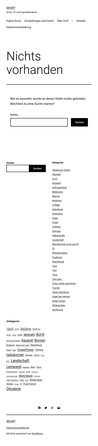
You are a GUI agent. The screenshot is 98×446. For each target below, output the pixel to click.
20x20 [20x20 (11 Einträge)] (17, 329)
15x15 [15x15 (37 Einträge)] (9, 328)
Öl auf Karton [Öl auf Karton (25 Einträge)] (29, 384)
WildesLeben (58, 305)
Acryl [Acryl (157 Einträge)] (40, 334)
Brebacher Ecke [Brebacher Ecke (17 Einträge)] (22, 345)
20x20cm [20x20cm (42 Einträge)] (25, 328)
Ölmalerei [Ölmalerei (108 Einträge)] (13, 389)
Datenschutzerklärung (18, 27)
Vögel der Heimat (61, 296)
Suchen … (15, 114)
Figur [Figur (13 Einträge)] (14, 350)
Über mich (63, 20)
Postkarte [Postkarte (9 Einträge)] (22, 372)
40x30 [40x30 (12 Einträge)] (8, 335)
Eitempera (57, 213)
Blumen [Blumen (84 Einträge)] (39, 340)
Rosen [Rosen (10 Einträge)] (28, 372)
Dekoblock (57, 209)
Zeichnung (57, 309)
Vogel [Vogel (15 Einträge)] (21, 380)
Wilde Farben (58, 301)
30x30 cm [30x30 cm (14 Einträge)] (36, 329)
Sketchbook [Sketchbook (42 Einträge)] (26, 375)
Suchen (10, 162)
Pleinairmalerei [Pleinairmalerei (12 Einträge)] (11, 372)
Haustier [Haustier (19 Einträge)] (29, 355)
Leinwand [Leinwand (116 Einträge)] (13, 367)
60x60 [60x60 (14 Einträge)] (19, 335)
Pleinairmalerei (59, 253)
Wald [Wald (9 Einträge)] (26, 380)
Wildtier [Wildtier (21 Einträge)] (10, 384)
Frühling (56, 226)
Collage (56, 205)
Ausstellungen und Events (39, 20)
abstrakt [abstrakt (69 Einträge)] (29, 334)
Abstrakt (56, 174)
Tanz (54, 266)
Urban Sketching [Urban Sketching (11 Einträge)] (12, 380)
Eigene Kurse (13, 20)
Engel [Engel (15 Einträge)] (8, 350)
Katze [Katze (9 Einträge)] (42, 355)
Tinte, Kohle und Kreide (64, 283)
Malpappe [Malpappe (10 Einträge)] (26, 367)
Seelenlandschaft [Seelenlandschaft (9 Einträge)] (12, 376)
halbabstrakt (58, 235)
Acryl (54, 178)
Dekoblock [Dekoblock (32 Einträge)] (36, 345)
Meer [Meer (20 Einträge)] (32, 367)
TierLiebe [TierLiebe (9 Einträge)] (37, 376)
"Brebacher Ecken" (61, 170)
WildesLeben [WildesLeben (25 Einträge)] (36, 380)
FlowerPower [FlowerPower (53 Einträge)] (25, 349)
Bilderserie (57, 192)
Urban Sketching (60, 292)
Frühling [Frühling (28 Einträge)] (39, 349)
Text (54, 270)
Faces (55, 222)
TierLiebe (57, 279)
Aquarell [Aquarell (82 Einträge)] (27, 340)
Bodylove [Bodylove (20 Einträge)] (10, 345)
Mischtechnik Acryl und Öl (65, 244)
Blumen (56, 196)
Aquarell (56, 183)
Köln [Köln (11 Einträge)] (8, 361)
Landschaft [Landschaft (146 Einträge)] (20, 360)
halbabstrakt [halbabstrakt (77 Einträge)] (15, 355)
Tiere (54, 274)
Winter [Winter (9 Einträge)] (17, 384)
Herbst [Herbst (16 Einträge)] (37, 355)
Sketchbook (58, 261)
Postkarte (57, 257)
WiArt (11, 8)
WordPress (37, 433)
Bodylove (57, 200)
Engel (55, 218)
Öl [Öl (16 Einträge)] (21, 384)
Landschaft (58, 240)
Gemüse (56, 231)
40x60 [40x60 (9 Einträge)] (14, 335)
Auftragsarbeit (59, 187)
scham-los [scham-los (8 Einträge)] (35, 372)
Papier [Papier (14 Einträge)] (38, 367)
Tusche (56, 288)
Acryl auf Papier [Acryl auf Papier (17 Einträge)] (13, 341)
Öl (53, 248)
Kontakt (81, 20)
